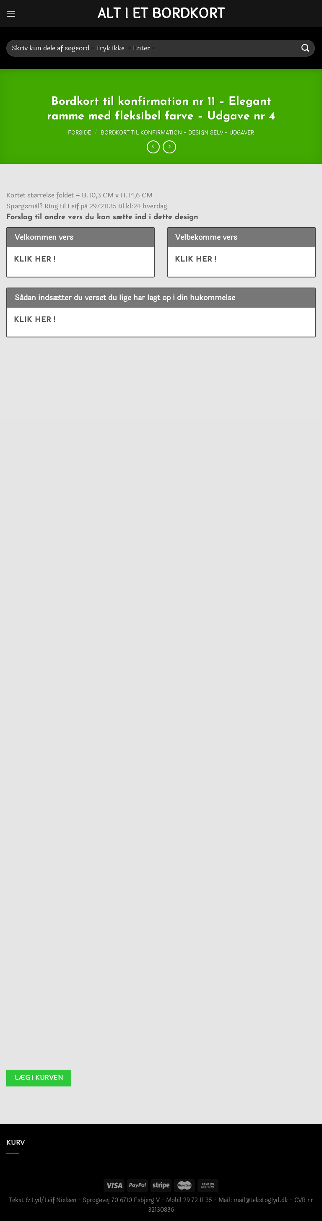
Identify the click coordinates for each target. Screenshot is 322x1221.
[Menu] (11, 13)
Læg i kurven (39, 1078)
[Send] (305, 48)
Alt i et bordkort (161, 14)
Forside (79, 133)
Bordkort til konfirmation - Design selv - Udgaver (177, 133)
